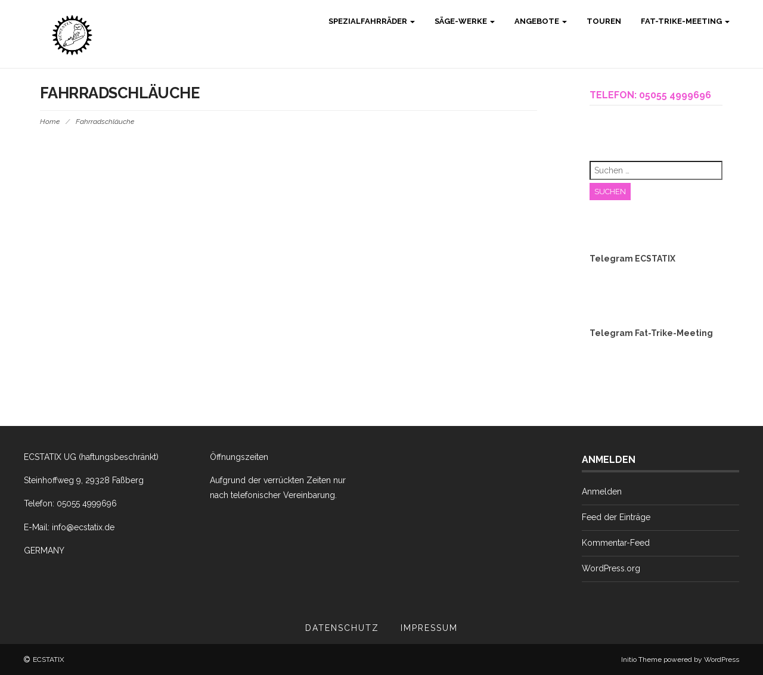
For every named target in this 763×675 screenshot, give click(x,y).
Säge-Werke (464, 21)
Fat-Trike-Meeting (684, 21)
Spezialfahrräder (371, 21)
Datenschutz (342, 628)
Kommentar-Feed (616, 543)
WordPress (721, 659)
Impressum (429, 628)
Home (50, 121)
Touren (603, 21)
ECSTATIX (48, 659)
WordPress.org (611, 568)
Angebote (540, 21)
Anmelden (602, 491)
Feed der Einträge (616, 517)
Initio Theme (641, 659)
